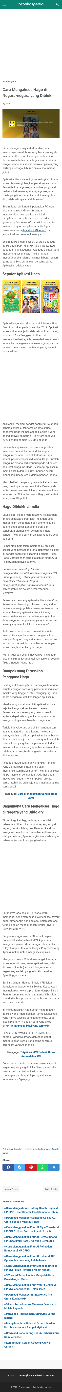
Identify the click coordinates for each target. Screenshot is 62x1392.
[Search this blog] (58, 4)
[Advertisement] (31, 45)
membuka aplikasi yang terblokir (29, 1025)
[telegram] (54, 1167)
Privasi (38, 1375)
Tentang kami (25, 1375)
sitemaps (49, 1375)
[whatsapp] (42, 1167)
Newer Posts (11, 1189)
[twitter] (19, 1167)
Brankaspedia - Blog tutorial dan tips (35, 1387)
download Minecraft (34, 230)
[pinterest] (31, 1167)
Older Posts (51, 1189)
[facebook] (8, 1167)
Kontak (12, 1375)
